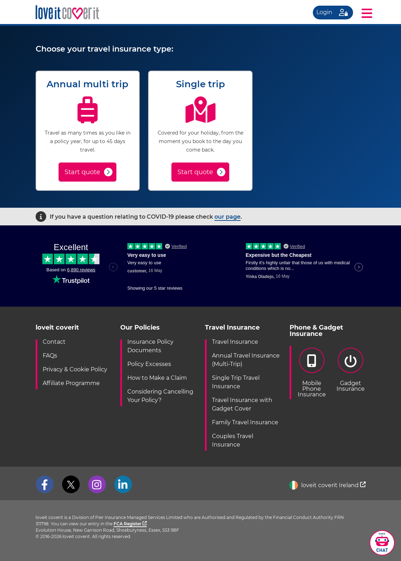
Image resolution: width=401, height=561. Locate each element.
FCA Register (130, 523)
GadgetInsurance (350, 370)
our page (227, 216)
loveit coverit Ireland (327, 485)
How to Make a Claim (157, 377)
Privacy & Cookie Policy (75, 369)
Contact (54, 341)
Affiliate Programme (71, 383)
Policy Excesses (149, 364)
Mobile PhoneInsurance (312, 373)
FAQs (50, 355)
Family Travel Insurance (245, 422)
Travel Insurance (235, 341)
